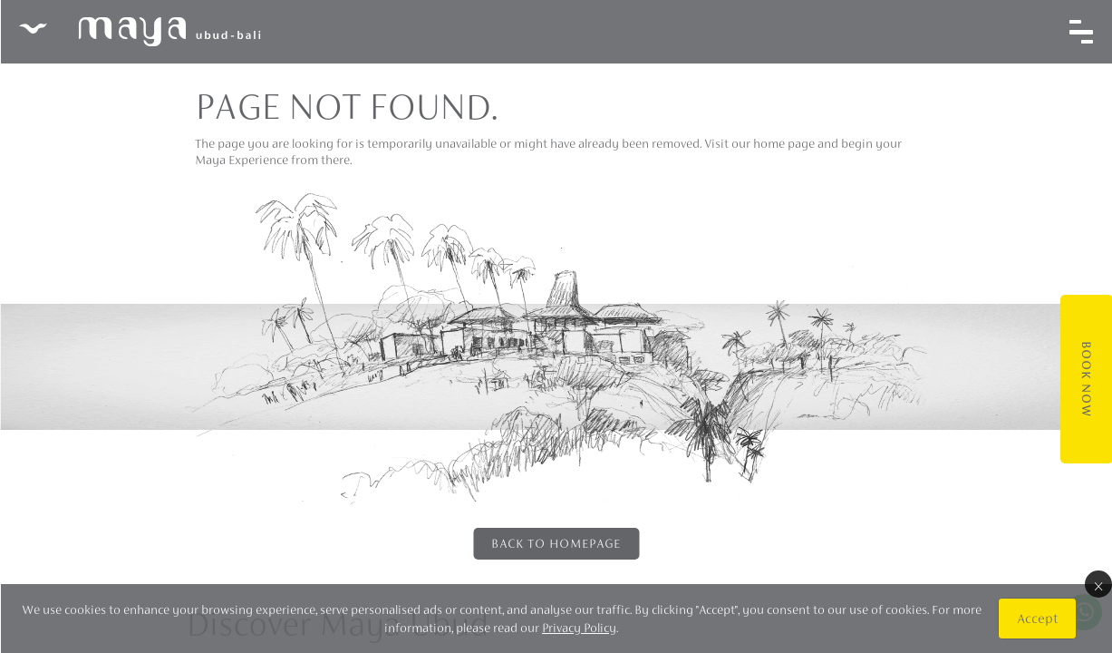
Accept (1036, 618)
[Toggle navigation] (1080, 31)
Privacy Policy (579, 627)
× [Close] (1097, 584)
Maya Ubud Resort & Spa (138, 31)
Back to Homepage (556, 543)
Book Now (1085, 379)
